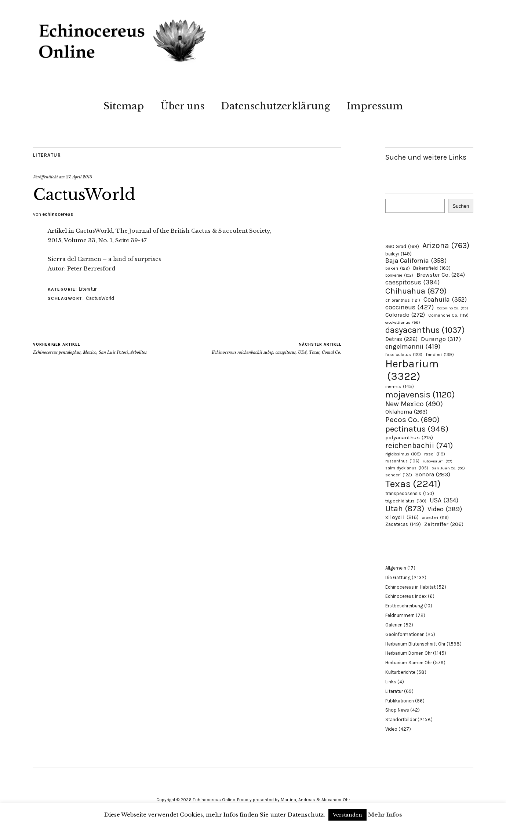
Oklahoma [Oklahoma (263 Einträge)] (406, 411)
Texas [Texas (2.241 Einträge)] (413, 484)
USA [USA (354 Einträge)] (444, 500)
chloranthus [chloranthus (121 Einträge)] (402, 300)
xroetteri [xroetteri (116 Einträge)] (435, 517)
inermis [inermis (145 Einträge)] (399, 386)
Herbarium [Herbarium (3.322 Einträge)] (411, 369)
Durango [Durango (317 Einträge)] (441, 338)
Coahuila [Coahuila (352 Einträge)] (445, 299)
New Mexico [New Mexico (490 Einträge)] (414, 404)
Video (391, 729)
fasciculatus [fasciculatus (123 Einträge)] (403, 354)
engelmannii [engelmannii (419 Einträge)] (412, 346)
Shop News (397, 710)
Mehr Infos (385, 814)
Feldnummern (400, 615)
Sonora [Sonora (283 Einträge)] (432, 474)
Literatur (47, 155)
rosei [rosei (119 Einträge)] (434, 454)
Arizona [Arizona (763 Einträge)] (445, 245)
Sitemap (123, 106)
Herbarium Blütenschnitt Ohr (415, 644)
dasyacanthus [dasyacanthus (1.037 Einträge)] (425, 330)
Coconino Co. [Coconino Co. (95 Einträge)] (452, 308)
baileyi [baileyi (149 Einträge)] (398, 254)
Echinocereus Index (406, 596)
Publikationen (399, 701)
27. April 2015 (79, 176)
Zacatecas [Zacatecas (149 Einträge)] (403, 524)
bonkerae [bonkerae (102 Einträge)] (399, 275)
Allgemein (395, 568)
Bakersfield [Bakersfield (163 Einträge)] (432, 268)
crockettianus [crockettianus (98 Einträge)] (402, 322)
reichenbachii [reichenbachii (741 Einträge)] (419, 445)
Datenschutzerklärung (275, 106)
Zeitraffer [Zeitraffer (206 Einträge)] (443, 524)
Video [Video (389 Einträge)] (444, 509)
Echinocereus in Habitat (410, 587)
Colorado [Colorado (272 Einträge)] (405, 314)
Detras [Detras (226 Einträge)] (401, 339)
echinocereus (57, 214)
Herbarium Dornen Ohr (408, 653)
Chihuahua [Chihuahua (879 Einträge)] (416, 291)
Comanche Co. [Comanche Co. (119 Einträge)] (448, 315)
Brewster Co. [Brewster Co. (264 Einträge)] (440, 274)
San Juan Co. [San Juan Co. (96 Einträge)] (448, 468)
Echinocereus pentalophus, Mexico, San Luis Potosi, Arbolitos (90, 348)
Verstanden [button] (347, 815)
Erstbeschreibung (404, 605)
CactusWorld (100, 298)
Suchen (460, 206)
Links (390, 681)
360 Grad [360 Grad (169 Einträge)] (402, 246)
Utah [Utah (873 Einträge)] (404, 508)
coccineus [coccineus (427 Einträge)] (409, 307)
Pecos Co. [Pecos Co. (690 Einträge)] (412, 419)
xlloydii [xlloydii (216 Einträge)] (402, 517)
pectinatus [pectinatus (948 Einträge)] (416, 429)
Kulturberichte (400, 672)
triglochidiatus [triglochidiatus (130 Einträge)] (405, 501)
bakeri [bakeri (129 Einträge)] (397, 268)
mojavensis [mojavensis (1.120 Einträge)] (420, 394)
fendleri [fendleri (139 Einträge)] (440, 354)
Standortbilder (400, 719)
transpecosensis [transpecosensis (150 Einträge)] (409, 493)
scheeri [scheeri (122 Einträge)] (398, 474)
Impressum (375, 106)
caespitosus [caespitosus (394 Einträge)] (412, 282)
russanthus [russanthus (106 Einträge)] (402, 461)
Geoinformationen (405, 634)
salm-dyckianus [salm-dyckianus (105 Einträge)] (406, 468)
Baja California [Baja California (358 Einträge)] (416, 260)
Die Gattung (398, 577)
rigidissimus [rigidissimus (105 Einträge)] (403, 454)
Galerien (394, 625)
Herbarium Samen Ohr (408, 662)
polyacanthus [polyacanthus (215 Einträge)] (409, 437)
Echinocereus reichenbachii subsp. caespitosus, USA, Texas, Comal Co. (276, 348)
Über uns (182, 106)
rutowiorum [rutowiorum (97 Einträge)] (437, 461)
